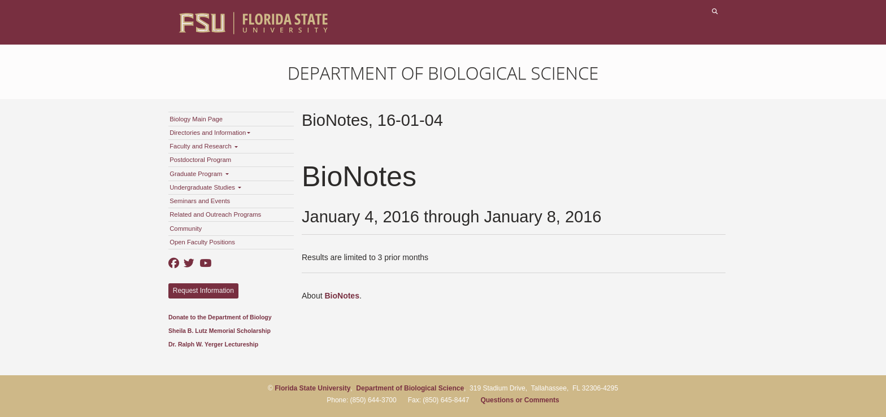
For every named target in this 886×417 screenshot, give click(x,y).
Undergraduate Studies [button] (205, 187)
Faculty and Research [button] (204, 146)
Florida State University (312, 388)
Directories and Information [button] (210, 132)
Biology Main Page (196, 119)
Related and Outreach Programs (215, 214)
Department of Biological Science (443, 73)
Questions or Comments (519, 400)
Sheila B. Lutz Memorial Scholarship (219, 330)
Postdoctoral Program (200, 159)
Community (186, 228)
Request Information (203, 291)
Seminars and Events (200, 200)
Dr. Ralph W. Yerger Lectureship (213, 344)
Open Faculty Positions (202, 242)
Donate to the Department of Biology (220, 317)
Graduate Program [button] (199, 173)
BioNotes (341, 295)
